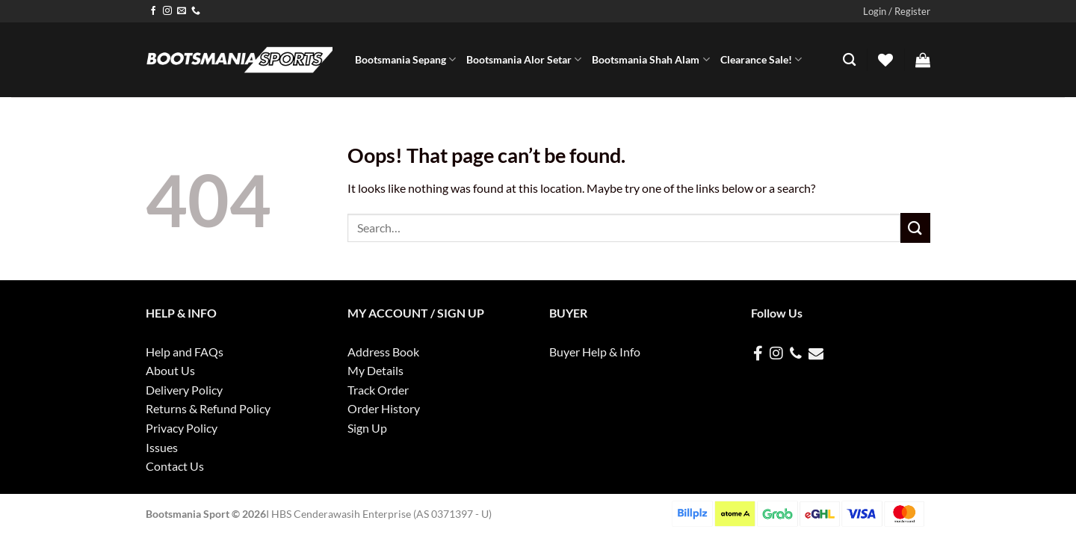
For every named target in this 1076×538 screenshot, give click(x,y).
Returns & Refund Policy (208, 408)
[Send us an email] (181, 11)
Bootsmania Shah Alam (650, 59)
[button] (896, 11)
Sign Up (367, 428)
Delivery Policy (184, 390)
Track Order (378, 390)
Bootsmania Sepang (405, 59)
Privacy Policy (181, 428)
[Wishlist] (885, 59)
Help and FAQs (184, 351)
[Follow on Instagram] (167, 11)
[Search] (849, 60)
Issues (162, 447)
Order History (383, 408)
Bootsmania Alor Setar (523, 59)
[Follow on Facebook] (153, 11)
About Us (170, 370)
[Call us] (195, 11)
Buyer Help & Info (594, 351)
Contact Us (175, 466)
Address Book (383, 351)
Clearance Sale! (761, 59)
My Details (375, 370)
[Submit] (915, 227)
